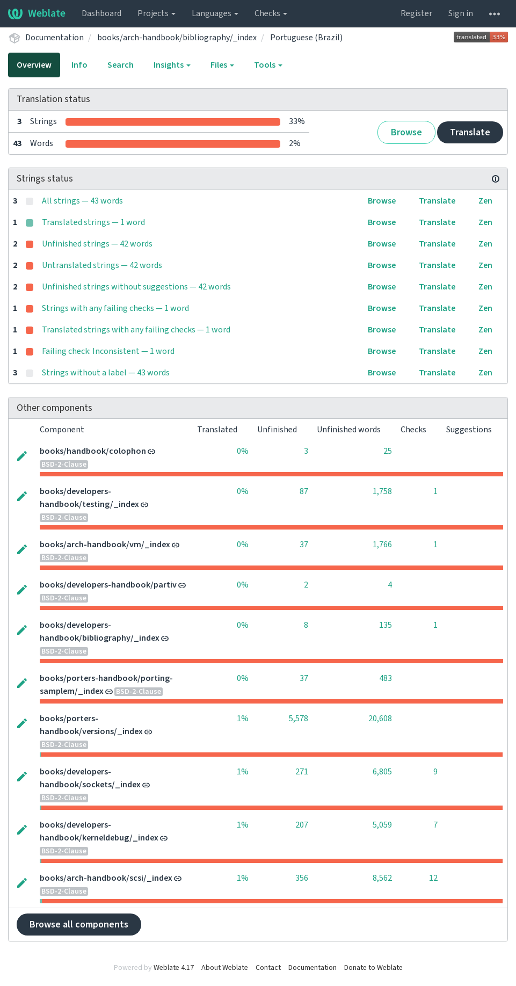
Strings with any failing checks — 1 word (115, 308)
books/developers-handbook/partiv (108, 585)
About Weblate (224, 967)
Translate (470, 132)
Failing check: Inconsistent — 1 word (108, 351)
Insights (172, 65)
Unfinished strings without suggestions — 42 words (136, 287)
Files (222, 65)
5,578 (298, 718)
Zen (485, 201)
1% (243, 718)
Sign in (460, 13)
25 (387, 451)
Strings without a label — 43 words (106, 373)
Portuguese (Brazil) (306, 38)
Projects (156, 13)
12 (433, 878)
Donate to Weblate (373, 967)
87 (304, 491)
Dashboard (101, 13)
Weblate (37, 13)
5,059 (382, 825)
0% (243, 451)
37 (304, 544)
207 (301, 825)
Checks (271, 13)
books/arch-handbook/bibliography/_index (177, 38)
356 (301, 878)
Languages (215, 13)
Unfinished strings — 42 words (97, 244)
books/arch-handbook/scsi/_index (106, 878)
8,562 (382, 878)
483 (385, 678)
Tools (268, 65)
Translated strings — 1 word (93, 222)
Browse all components (79, 924)
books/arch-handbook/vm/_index (105, 544)
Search (120, 65)
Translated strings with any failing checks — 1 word (136, 330)
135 (385, 625)
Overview (34, 65)
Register (416, 13)
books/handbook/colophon (93, 451)
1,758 (382, 491)
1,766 (382, 544)
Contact (268, 967)
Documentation (54, 38)
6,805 (382, 772)
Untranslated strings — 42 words (102, 265)
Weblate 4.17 (174, 967)
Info (79, 65)
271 (301, 772)
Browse (406, 132)
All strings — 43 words (82, 201)
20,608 (380, 718)
